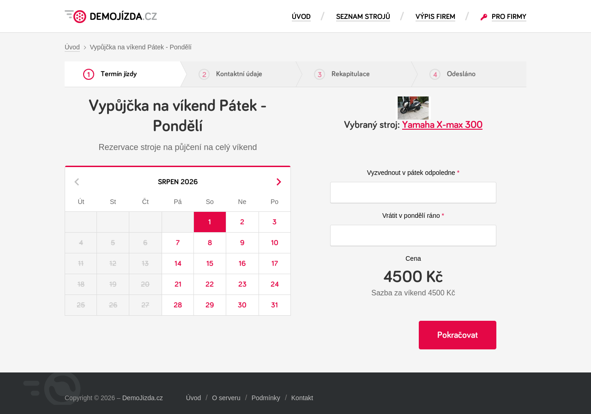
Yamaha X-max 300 (442, 125)
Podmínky (266, 398)
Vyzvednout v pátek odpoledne (411, 172)
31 (274, 305)
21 (178, 284)
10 (274, 242)
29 (209, 305)
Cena (413, 258)
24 (275, 284)
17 (274, 263)
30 (242, 305)
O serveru (226, 398)
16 (242, 263)
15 (209, 263)
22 (209, 284)
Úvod (193, 398)
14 (178, 263)
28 (178, 305)
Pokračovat (457, 335)
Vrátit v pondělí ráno (411, 215)
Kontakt (302, 398)
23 (242, 284)
